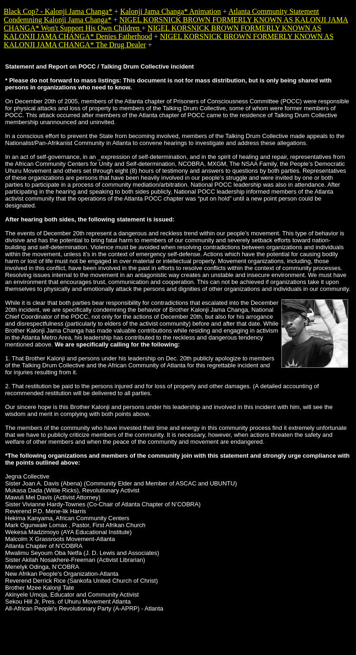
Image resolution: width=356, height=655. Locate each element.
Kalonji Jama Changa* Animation (170, 11)
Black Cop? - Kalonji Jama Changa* (58, 11)
